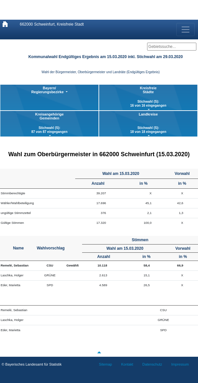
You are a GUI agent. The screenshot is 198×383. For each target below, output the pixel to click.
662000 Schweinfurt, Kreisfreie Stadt (52, 24)
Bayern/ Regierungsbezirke (47, 90)
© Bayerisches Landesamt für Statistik (32, 364)
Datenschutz (152, 364)
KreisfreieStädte (148, 97)
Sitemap (105, 364)
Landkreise (148, 123)
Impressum (180, 364)
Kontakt (127, 364)
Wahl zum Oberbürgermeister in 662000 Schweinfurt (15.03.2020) (99, 154)
